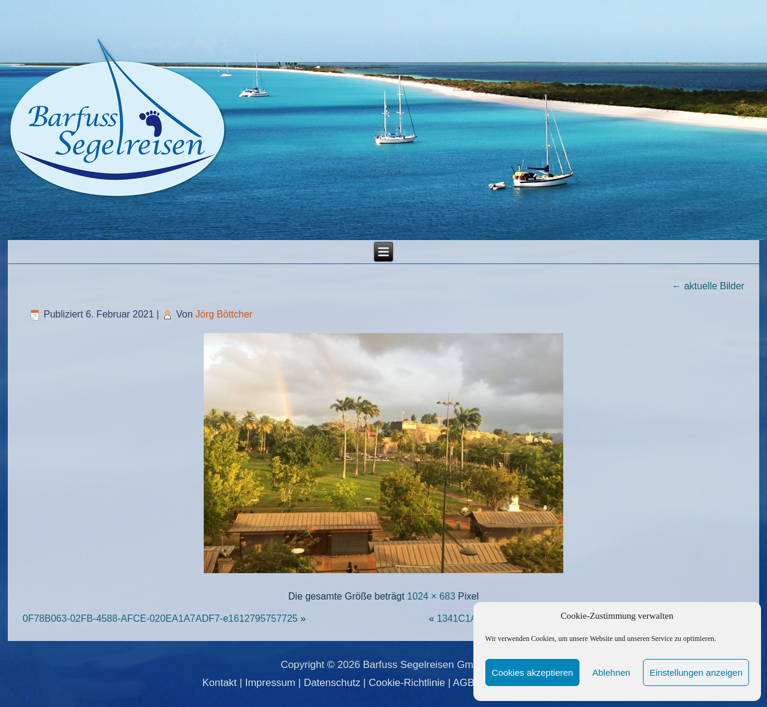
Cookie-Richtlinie (407, 682)
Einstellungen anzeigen (696, 672)
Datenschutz (332, 682)
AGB (464, 682)
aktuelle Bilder (708, 286)
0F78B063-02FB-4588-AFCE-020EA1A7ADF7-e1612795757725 (160, 618)
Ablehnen (611, 672)
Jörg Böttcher (223, 314)
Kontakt (219, 682)
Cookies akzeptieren (532, 672)
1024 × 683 (431, 596)
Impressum (270, 682)
